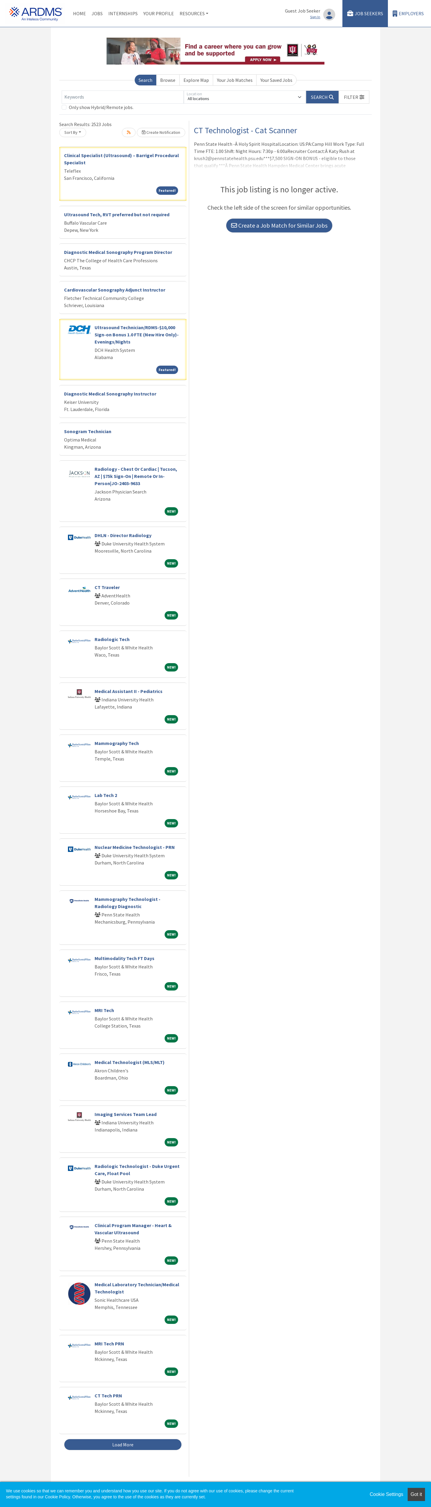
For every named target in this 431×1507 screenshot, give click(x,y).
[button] (354, 97)
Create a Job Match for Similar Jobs (279, 225)
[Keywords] (123, 97)
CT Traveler (107, 587)
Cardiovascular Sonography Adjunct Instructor (114, 290)
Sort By (71, 132)
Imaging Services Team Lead (126, 1114)
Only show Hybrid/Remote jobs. (101, 107)
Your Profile (158, 13)
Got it (416, 1494)
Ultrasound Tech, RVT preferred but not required (116, 214)
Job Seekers (365, 13)
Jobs (97, 13)
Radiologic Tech (112, 639)
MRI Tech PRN (109, 1344)
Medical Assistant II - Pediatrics (129, 691)
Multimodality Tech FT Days (124, 958)
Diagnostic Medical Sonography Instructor (110, 394)
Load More (122, 1445)
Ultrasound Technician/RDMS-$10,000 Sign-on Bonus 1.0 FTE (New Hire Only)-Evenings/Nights (137, 334)
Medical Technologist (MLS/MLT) (130, 1062)
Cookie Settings (386, 1494)
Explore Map (196, 80)
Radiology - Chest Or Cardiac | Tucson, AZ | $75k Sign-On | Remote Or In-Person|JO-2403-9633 (136, 476)
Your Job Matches (235, 80)
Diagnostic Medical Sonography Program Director (118, 252)
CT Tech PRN (108, 1396)
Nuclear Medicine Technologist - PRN (135, 847)
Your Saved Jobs (276, 80)
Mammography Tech (117, 743)
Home (79, 13)
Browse (167, 80)
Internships (123, 13)
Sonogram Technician (87, 431)
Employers (408, 13)
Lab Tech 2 (106, 795)
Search (145, 80)
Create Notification (161, 132)
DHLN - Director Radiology (123, 535)
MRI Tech (104, 1010)
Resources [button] (192, 13)
